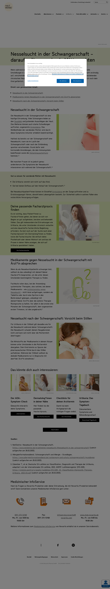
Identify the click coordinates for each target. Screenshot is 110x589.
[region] (56, 72)
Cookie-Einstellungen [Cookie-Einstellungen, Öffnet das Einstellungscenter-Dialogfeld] (33, 80)
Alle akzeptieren (77, 81)
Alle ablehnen (63, 81)
